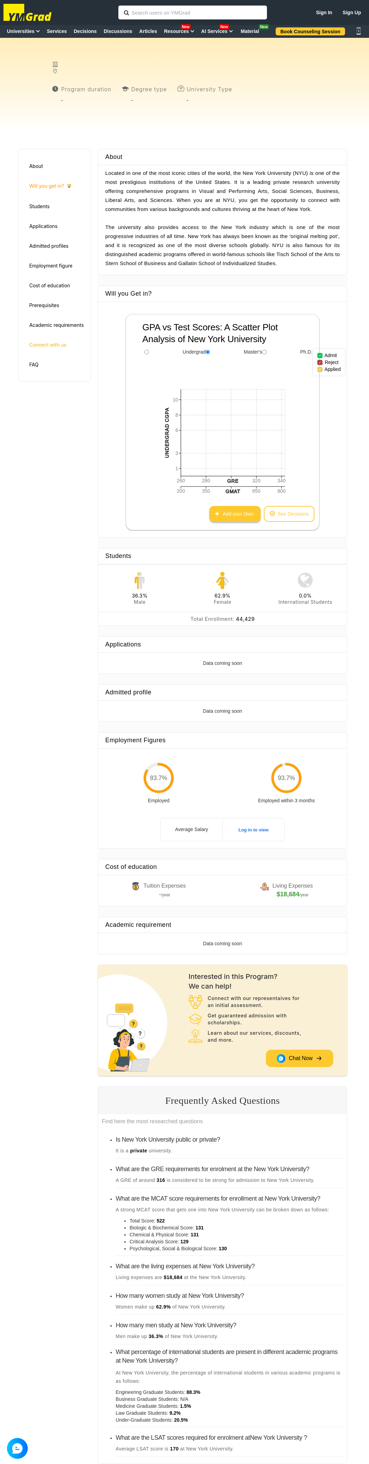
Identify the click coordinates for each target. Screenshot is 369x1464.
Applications (43, 226)
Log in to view (253, 829)
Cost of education (49, 285)
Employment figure (50, 266)
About (36, 166)
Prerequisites (44, 305)
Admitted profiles (48, 246)
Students (39, 206)
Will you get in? (50, 186)
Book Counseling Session (310, 31)
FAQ (34, 364)
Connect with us (47, 345)
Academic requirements (56, 325)
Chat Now (299, 1058)
